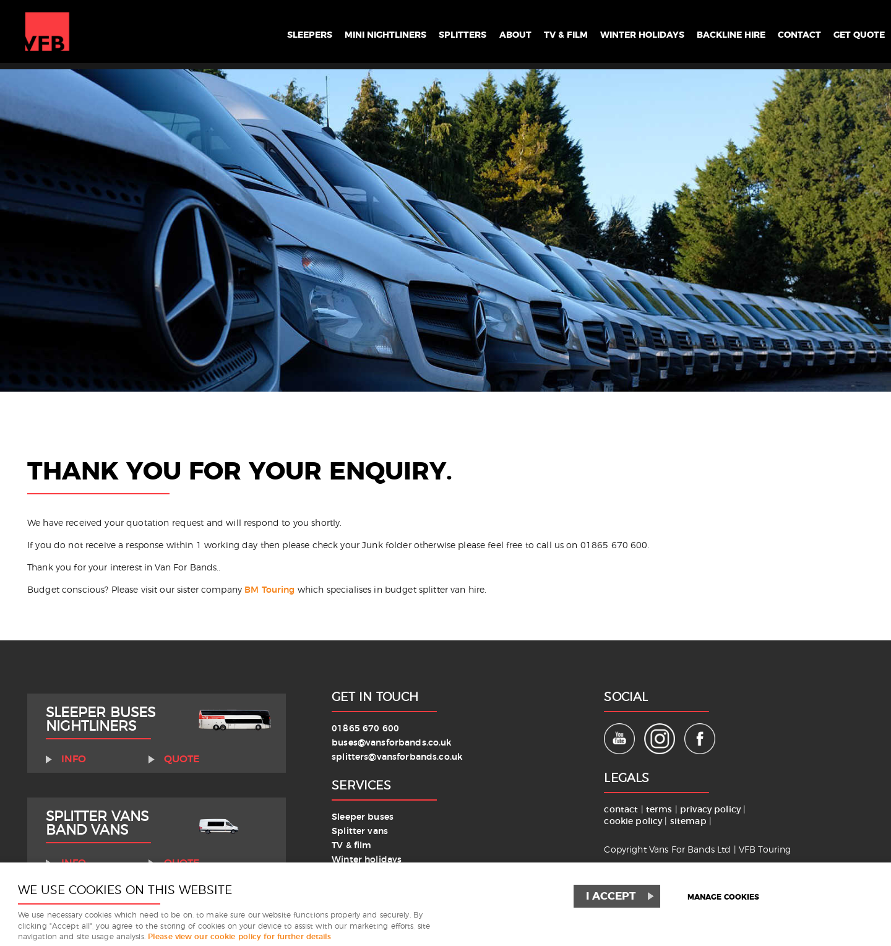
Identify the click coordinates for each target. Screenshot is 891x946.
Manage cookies (723, 897)
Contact (789, 32)
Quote (182, 759)
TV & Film (525, 32)
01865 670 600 (365, 728)
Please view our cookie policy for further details (240, 937)
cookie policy (634, 821)
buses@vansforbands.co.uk (391, 742)
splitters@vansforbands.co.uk (397, 757)
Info (73, 759)
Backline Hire (712, 32)
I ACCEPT (610, 896)
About (468, 32)
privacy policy (711, 809)
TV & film (351, 845)
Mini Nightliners (323, 32)
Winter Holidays (611, 32)
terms (659, 809)
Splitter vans (360, 831)
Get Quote (855, 32)
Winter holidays (367, 859)
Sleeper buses (363, 817)
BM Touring (269, 590)
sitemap (688, 821)
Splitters (410, 32)
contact (621, 809)
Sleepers (237, 32)
